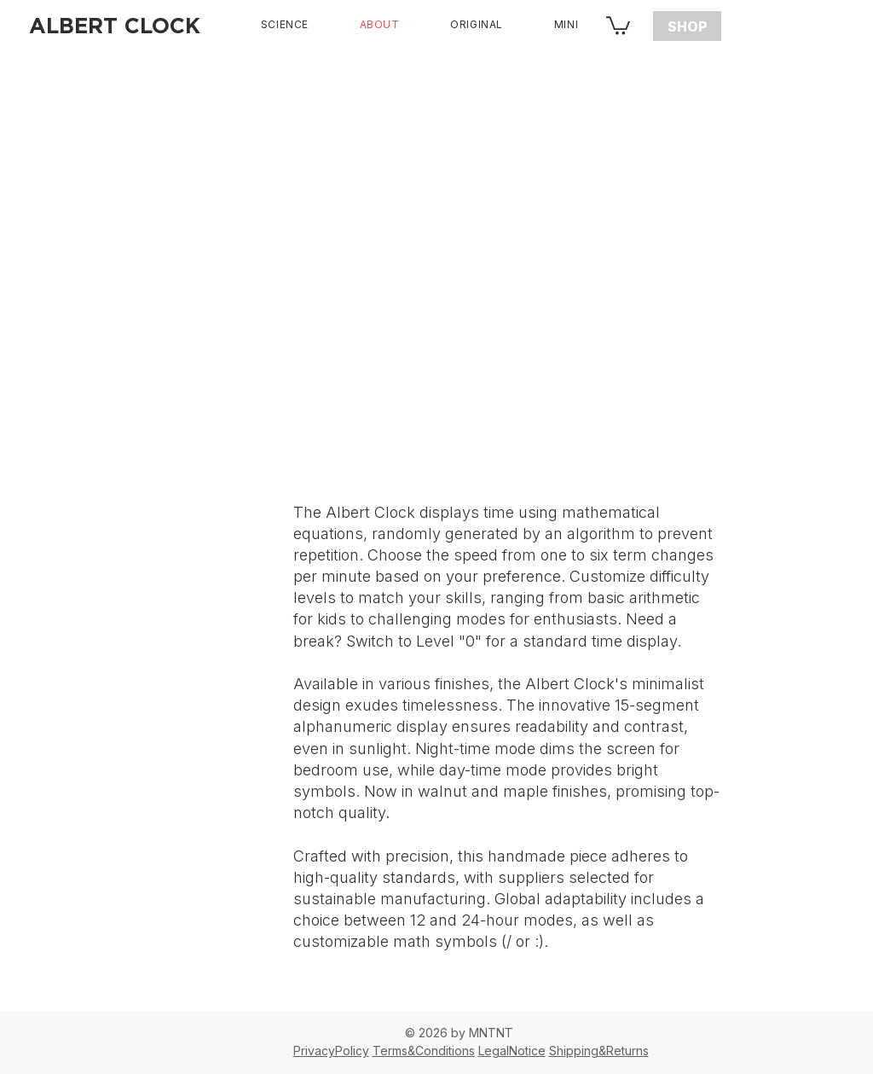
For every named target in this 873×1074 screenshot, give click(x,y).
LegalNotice (512, 1050)
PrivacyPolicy (331, 1050)
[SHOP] (687, 26)
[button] (618, 25)
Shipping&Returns (599, 1050)
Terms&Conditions (424, 1050)
